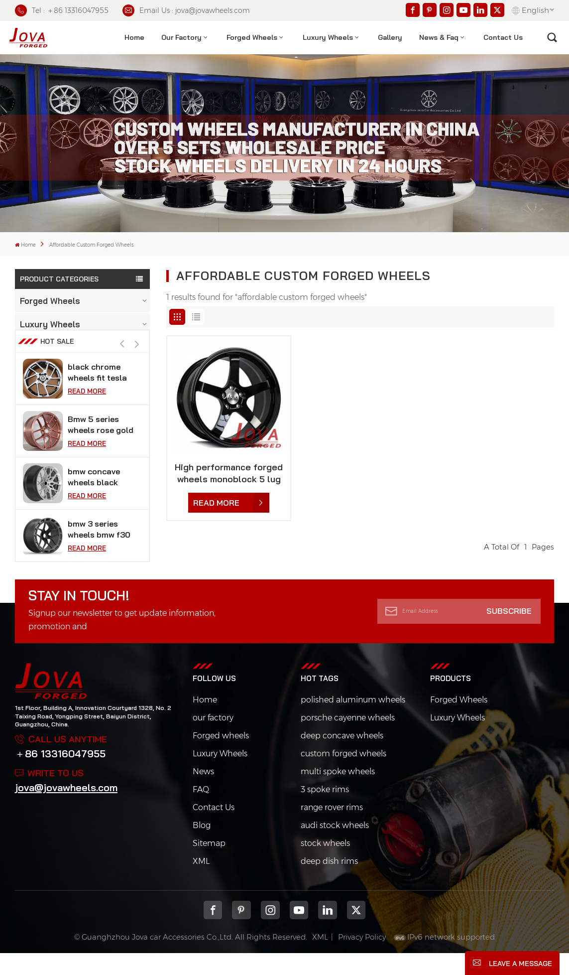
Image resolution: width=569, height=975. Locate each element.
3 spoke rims (325, 811)
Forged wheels (221, 757)
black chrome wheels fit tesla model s (97, 394)
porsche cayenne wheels (348, 739)
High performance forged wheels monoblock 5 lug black (229, 473)
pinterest (241, 931)
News (203, 793)
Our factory (181, 37)
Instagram (270, 931)
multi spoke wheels (338, 793)
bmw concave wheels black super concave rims (96, 498)
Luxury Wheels (328, 37)
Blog (202, 846)
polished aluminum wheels (353, 721)
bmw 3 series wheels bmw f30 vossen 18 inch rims (99, 550)
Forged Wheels (252, 37)
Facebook (213, 931)
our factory (213, 739)
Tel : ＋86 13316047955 (62, 10)
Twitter (356, 931)
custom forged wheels (343, 775)
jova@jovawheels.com (66, 809)
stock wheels (325, 864)
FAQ (201, 811)
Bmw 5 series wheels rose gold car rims (100, 446)
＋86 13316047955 (60, 775)
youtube (299, 931)
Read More (87, 413)
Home (134, 37)
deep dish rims (329, 882)
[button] (137, 365)
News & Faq (438, 37)
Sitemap (209, 864)
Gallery (390, 37)
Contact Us (213, 829)
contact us (503, 37)
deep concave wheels (342, 757)
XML (201, 882)
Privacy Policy (362, 958)
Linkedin (327, 931)
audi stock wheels (335, 846)
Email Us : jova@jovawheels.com (186, 10)
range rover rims (332, 829)
